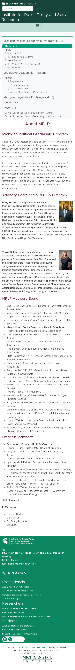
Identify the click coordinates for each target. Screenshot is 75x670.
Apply (7, 50)
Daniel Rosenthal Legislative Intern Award (28, 113)
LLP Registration (14, 81)
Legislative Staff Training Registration (25, 92)
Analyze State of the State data (18, 626)
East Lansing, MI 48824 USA (19, 564)
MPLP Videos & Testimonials (20, 64)
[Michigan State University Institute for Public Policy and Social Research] (18, 541)
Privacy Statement (57, 648)
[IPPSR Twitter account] (10, 639)
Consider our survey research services (21, 595)
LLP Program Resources (18, 85)
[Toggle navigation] (37, 25)
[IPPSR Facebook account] (5, 639)
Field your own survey (13, 612)
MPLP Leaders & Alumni (18, 57)
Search (40, 8)
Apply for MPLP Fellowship (15, 587)
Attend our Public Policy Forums (18, 591)
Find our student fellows (14, 630)
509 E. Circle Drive (13, 560)
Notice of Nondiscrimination (27, 650)
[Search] (17, 8)
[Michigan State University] (37, 659)
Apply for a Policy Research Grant (19, 608)
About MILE (11, 102)
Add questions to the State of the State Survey (26, 616)
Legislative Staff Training (18, 88)
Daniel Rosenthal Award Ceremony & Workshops (32, 116)
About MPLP (11, 46)
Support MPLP (13, 53)
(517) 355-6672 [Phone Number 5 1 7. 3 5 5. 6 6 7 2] (17, 573)
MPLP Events (12, 67)
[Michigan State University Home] (19, 3)
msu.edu (41, 648)
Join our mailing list (11, 599)
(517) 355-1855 (23, 648)
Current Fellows (13, 60)
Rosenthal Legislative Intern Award (19, 634)
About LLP (10, 78)
